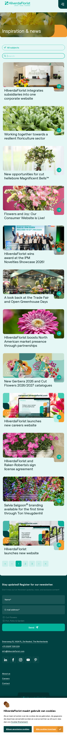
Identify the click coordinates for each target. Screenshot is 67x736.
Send (31, 627)
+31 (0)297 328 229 (11, 646)
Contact (6, 683)
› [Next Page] (38, 563)
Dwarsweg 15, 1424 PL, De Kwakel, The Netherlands (25, 641)
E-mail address (12, 609)
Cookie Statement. (19, 722)
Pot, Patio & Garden (13, 620)
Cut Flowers (10, 617)
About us (6, 673)
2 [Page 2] (25, 563)
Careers (6, 678)
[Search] (33, 56)
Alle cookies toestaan (46, 729)
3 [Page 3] (32, 563)
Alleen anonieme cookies (17, 729)
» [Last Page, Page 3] (45, 563)
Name (8, 599)
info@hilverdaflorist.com (13, 651)
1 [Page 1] (18, 563)
